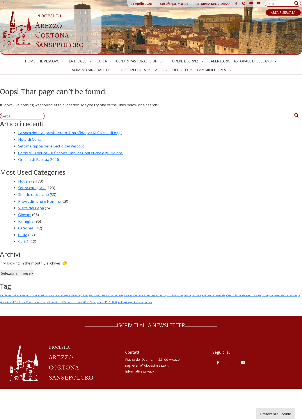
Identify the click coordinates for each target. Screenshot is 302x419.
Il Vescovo (52, 61)
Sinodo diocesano (33, 194)
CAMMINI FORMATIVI (215, 69)
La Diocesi (80, 61)
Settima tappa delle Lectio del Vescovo (51, 146)
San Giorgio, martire (174, 4)
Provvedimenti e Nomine (39, 201)
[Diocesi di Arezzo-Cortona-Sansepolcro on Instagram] (244, 3)
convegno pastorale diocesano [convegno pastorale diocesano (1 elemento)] (279, 295)
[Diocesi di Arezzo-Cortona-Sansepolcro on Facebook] (236, 3)
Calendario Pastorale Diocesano (243, 61)
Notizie (24, 181)
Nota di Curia (29, 139)
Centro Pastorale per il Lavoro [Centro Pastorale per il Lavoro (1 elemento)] (243, 295)
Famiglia (26, 221)
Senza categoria (32, 187)
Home (30, 61)
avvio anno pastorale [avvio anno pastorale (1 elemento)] (213, 295)
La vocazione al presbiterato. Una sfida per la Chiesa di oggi (70, 132)
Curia (104, 61)
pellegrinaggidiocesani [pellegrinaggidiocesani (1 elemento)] (131, 302)
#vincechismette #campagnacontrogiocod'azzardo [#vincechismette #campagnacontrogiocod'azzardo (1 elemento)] (153, 295)
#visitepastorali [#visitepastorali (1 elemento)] (192, 295)
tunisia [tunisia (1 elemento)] (148, 302)
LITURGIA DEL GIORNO (213, 4)
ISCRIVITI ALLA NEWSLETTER (151, 325)
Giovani (24, 214)
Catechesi (26, 228)
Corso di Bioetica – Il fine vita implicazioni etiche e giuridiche (70, 152)
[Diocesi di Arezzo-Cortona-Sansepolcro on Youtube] (251, 3)
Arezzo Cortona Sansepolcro (59, 30)
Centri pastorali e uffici (142, 61)
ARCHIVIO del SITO (174, 70)
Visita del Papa (31, 207)
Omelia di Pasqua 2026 (38, 159)
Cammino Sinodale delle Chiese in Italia (110, 70)
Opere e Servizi (188, 61)
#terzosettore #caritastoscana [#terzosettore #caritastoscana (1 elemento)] (106, 295)
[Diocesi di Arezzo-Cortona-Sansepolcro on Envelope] (258, 3)
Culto (22, 234)
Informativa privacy (139, 371)
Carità (23, 241)
